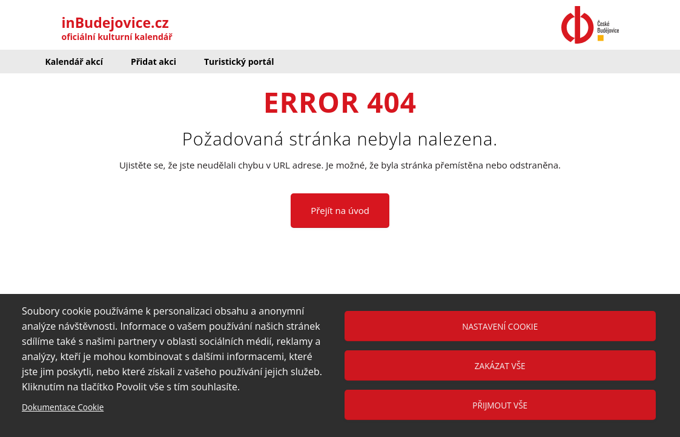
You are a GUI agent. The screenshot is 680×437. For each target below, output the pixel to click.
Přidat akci (153, 61)
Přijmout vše (499, 405)
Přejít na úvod (340, 210)
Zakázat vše (500, 366)
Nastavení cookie (500, 326)
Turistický (239, 61)
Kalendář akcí (74, 61)
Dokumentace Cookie (63, 407)
